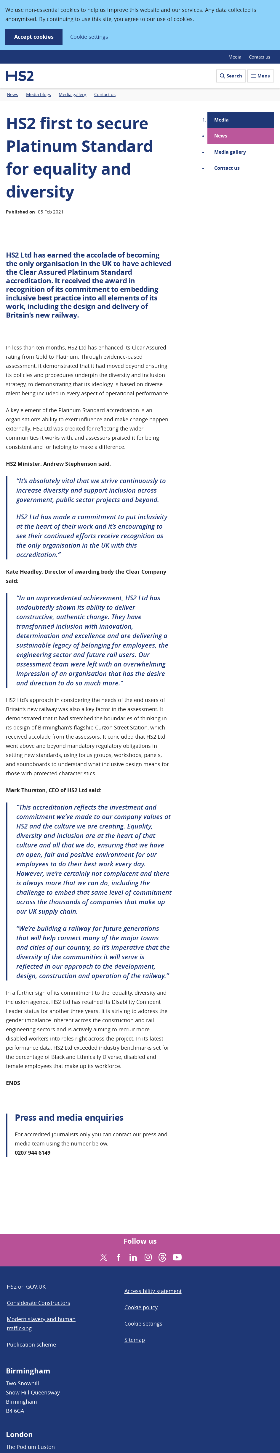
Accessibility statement (153, 1291)
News (220, 135)
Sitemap (134, 1339)
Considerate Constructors (38, 1302)
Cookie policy (141, 1307)
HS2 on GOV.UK (26, 1286)
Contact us (259, 57)
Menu (261, 76)
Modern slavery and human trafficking (41, 1324)
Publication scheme (31, 1344)
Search (231, 76)
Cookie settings (89, 36)
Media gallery (230, 152)
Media (234, 57)
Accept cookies (34, 37)
